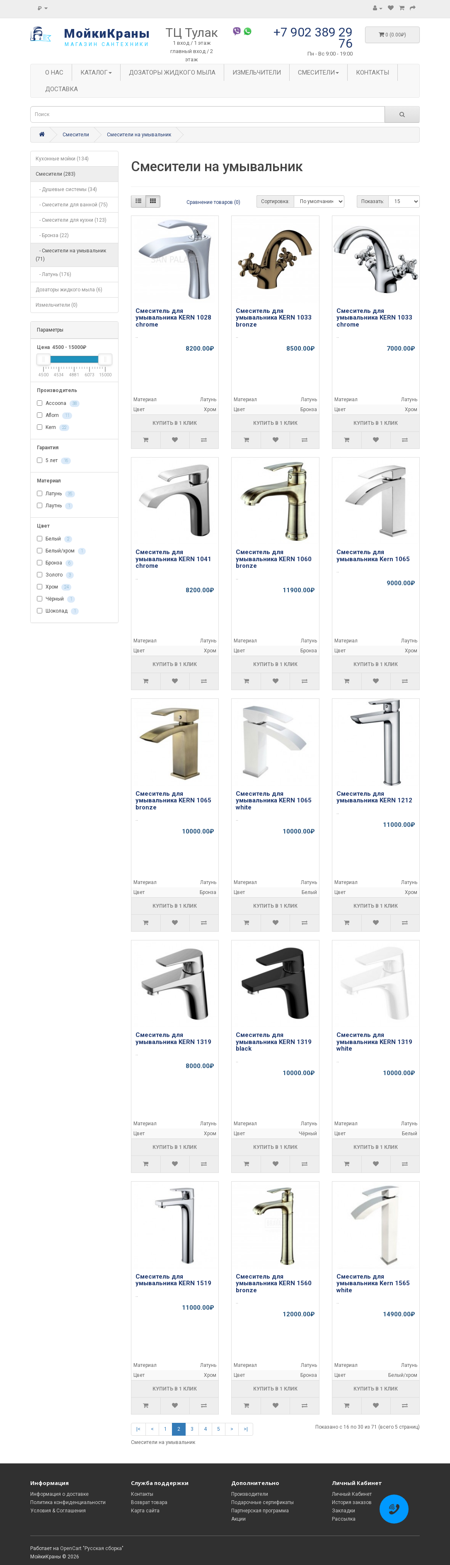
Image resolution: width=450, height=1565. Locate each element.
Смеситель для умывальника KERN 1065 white (274, 800)
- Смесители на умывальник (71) (71, 255)
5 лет (54, 461)
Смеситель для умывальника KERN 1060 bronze (274, 558)
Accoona (58, 403)
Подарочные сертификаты (262, 1502)
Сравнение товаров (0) (213, 202)
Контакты (142, 1494)
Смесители (76, 135)
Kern (53, 427)
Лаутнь (55, 506)
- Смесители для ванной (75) (72, 205)
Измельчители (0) (56, 305)
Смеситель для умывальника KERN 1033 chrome (374, 317)
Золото (55, 575)
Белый (54, 539)
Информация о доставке (59, 1494)
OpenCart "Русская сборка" (91, 1548)
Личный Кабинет (352, 1494)
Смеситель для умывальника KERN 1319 (173, 1038)
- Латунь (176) (53, 274)
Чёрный (56, 599)
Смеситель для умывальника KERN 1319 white (374, 1041)
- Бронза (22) (52, 235)
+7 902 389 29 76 (313, 38)
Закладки (343, 1511)
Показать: (372, 201)
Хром (54, 587)
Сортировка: (275, 201)
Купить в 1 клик (174, 423)
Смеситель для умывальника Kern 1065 (373, 555)
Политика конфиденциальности (68, 1502)
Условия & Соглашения (58, 1511)
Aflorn (54, 415)
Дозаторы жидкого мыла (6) (69, 290)
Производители (249, 1494)
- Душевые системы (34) (66, 189)
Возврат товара (149, 1502)
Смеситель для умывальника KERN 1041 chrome (173, 558)
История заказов (352, 1502)
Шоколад (58, 611)
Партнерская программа (260, 1511)
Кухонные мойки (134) (62, 159)
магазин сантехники (107, 44)
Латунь (56, 494)
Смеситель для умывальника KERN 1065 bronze (173, 800)
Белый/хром (61, 551)
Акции (238, 1519)
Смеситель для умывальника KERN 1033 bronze (274, 317)
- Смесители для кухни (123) (71, 220)
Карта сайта (145, 1511)
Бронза (55, 563)
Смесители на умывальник (139, 135)
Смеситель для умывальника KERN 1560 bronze (274, 1283)
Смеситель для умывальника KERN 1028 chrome (173, 317)
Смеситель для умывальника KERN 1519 (173, 1280)
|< (138, 1429)
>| (246, 1429)
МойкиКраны (107, 33)
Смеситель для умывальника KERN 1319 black (274, 1041)
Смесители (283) (55, 174)
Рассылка (344, 1519)
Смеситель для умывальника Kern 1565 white (373, 1283)
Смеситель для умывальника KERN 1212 (374, 797)
